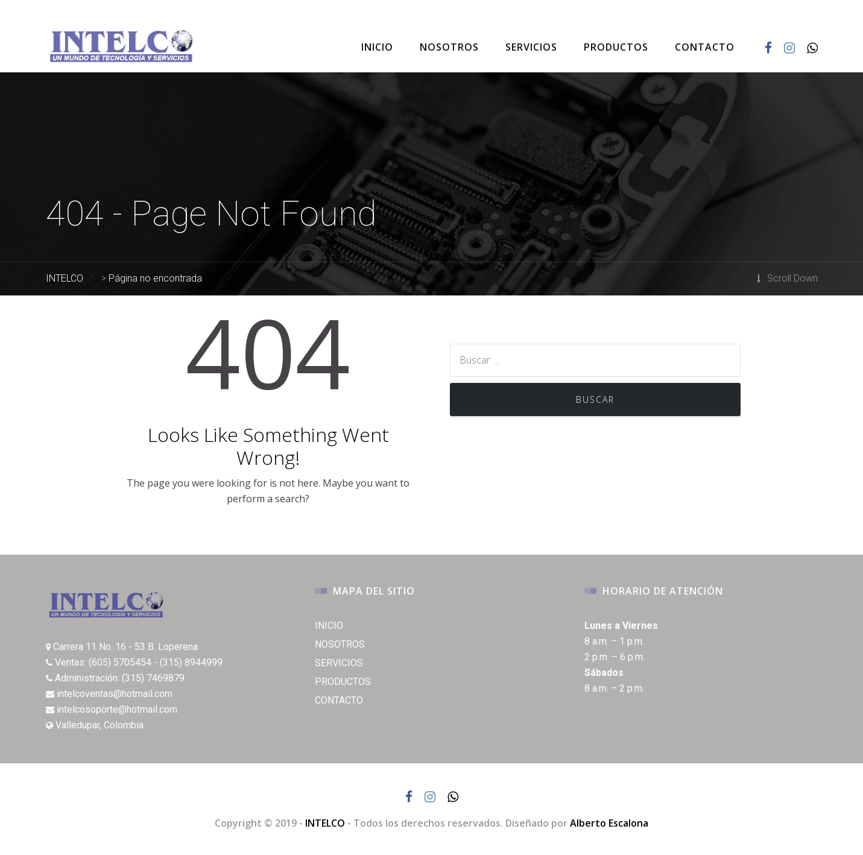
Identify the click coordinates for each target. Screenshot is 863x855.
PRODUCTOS (616, 47)
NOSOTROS (449, 47)
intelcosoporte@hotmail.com (117, 709)
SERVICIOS (531, 47)
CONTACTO (705, 47)
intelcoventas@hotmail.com (114, 693)
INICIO (377, 47)
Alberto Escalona (609, 823)
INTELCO (325, 823)
